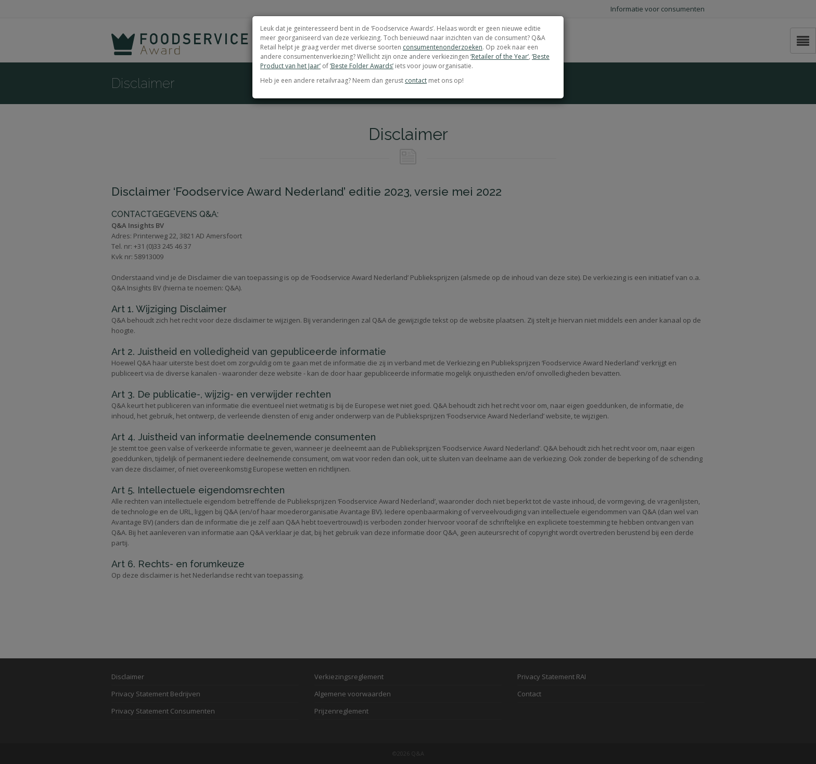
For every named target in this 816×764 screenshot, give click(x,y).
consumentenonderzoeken (442, 47)
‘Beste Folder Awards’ (361, 65)
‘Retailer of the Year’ (499, 56)
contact (416, 80)
